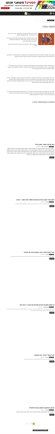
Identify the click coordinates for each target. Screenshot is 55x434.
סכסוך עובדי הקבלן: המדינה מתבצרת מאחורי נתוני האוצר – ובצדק (35, 200)
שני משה (47, 357)
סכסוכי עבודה (51, 146)
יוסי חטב (47, 201)
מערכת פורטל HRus (45, 146)
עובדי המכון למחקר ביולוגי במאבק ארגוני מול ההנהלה (39, 252)
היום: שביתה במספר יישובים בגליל (44, 144)
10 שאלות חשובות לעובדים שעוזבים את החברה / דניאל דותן (37, 305)
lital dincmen (46, 307)
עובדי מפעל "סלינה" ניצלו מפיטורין (44, 355)
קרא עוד (51, 157)
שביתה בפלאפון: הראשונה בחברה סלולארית (41, 408)
